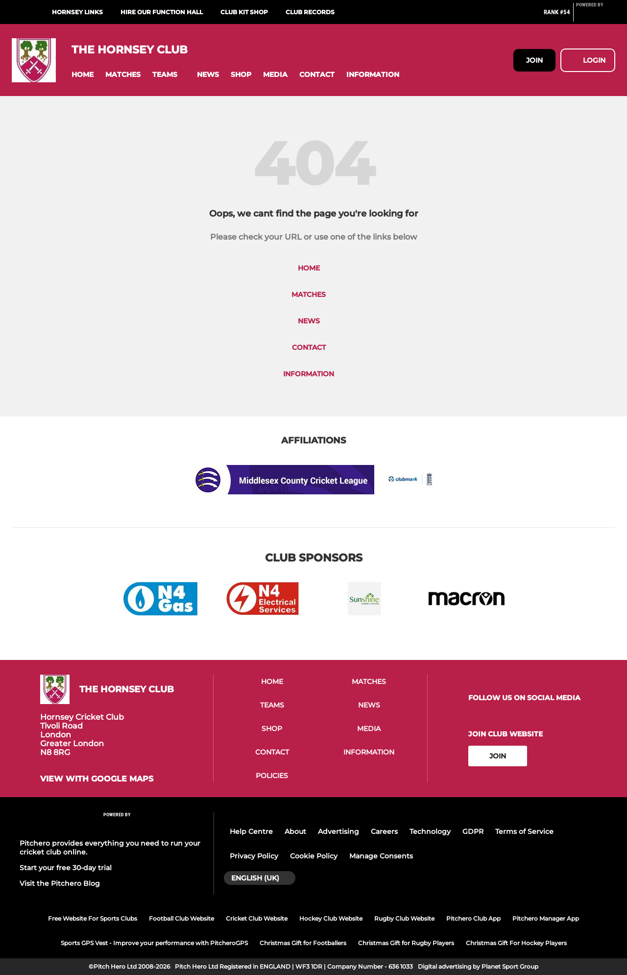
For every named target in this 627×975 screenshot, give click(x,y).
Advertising (338, 831)
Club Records (310, 12)
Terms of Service (524, 831)
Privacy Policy (254, 856)
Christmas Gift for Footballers (303, 943)
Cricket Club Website (257, 918)
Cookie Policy (314, 856)
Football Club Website (181, 918)
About (295, 831)
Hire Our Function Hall (162, 12)
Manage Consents (381, 856)
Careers (384, 831)
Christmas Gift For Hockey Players (516, 943)
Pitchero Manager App (545, 918)
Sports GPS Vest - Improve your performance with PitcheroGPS (154, 943)
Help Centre (251, 831)
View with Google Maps (96, 779)
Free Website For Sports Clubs (92, 918)
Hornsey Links (77, 12)
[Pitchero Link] (595, 16)
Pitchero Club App (473, 918)
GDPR (472, 831)
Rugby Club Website (404, 918)
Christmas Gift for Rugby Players (406, 943)
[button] (82, 74)
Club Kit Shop (244, 12)
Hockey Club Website (330, 918)
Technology (430, 831)
